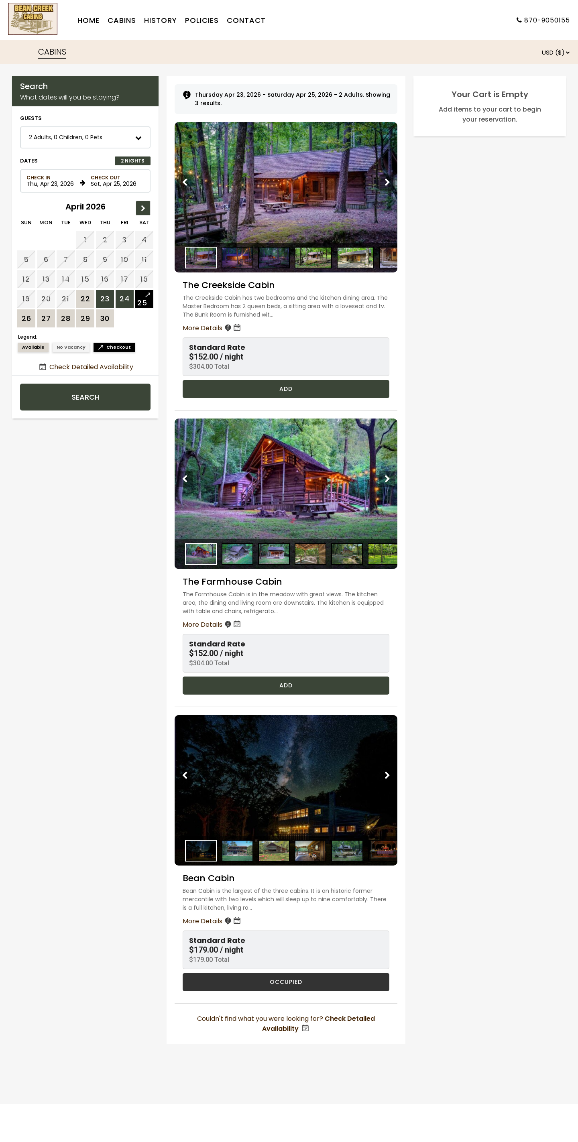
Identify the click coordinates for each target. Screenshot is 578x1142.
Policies (202, 20)
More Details (212, 328)
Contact (246, 20)
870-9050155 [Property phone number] (547, 20)
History (160, 20)
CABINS (52, 51)
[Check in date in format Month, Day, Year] (52, 181)
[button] (85, 137)
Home (88, 20)
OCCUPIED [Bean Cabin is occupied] (286, 982)
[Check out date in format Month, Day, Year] (116, 181)
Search (85, 397)
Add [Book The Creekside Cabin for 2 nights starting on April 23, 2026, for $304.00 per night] (286, 389)
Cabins (122, 20)
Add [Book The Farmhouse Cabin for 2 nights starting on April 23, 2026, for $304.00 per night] (286, 685)
